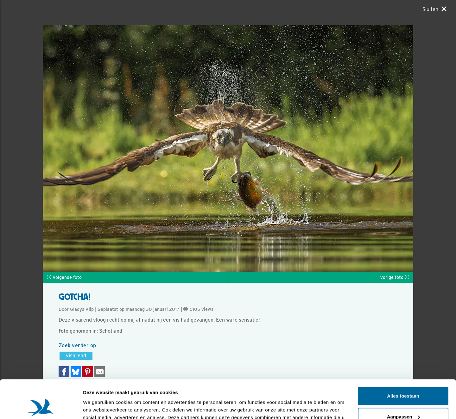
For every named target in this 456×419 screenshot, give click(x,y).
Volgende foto (64, 277)
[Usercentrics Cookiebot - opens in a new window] (41, 406)
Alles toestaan (403, 360)
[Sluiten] (434, 9)
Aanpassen (403, 380)
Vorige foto (394, 277)
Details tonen (98, 406)
